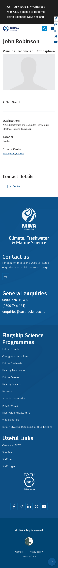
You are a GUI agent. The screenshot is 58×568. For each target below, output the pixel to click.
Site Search (8, 452)
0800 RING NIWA (15, 300)
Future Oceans (10, 377)
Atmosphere (9, 153)
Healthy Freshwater (13, 370)
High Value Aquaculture (16, 412)
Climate (20, 153)
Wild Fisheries (10, 419)
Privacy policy (36, 551)
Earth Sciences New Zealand (25, 17)
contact (37, 267)
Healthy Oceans (11, 384)
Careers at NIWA (11, 445)
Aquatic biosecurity (13, 398)
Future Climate (11, 349)
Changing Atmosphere (15, 356)
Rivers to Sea (10, 405)
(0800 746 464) (13, 306)
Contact (17, 186)
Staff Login (8, 466)
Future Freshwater (13, 363)
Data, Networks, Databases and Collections (27, 426)
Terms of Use (29, 556)
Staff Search (12, 102)
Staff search (9, 459)
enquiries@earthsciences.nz (23, 312)
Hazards (7, 391)
